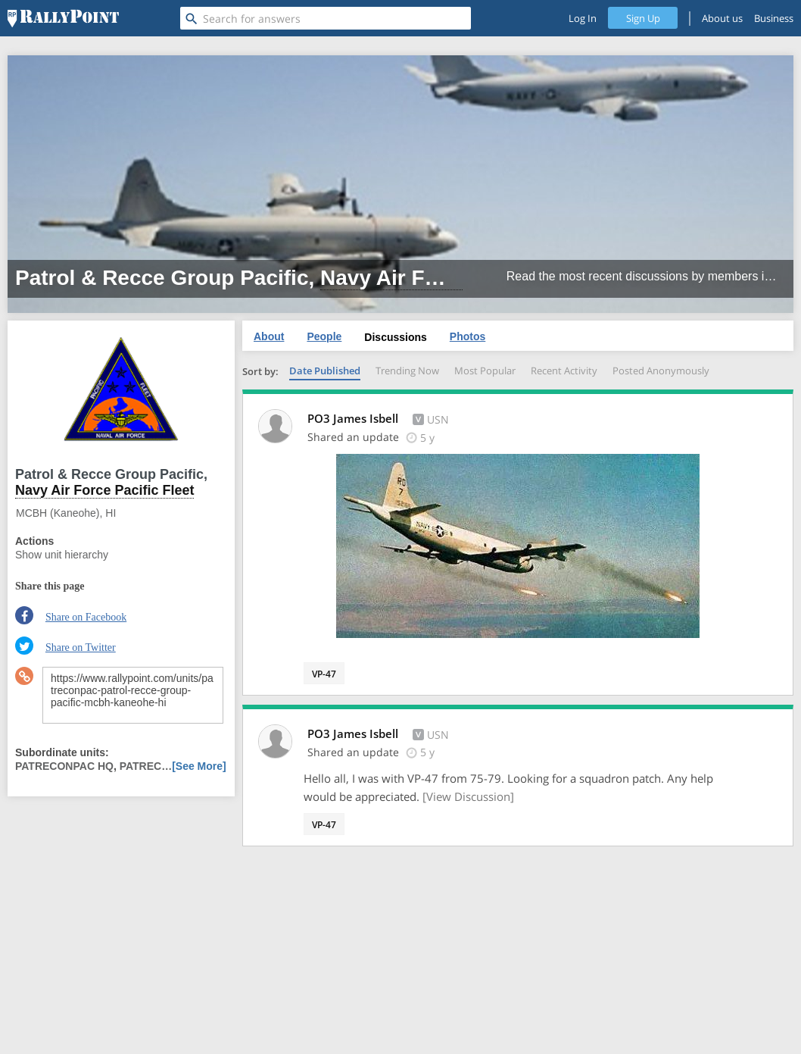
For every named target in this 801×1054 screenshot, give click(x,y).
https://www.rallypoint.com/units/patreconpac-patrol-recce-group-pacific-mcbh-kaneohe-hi (132, 695)
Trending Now (407, 370)
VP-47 (324, 674)
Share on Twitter (80, 647)
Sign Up (643, 18)
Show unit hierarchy (61, 555)
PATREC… (146, 766)
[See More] (199, 766)
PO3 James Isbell (354, 418)
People (324, 336)
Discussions (395, 337)
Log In (583, 18)
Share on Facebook (85, 617)
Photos (467, 336)
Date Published (324, 370)
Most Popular (485, 370)
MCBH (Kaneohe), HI (66, 513)
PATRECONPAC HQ (64, 766)
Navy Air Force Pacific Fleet (459, 277)
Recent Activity (564, 370)
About (269, 336)
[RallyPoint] (63, 18)
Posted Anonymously (660, 370)
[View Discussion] (468, 796)
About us (722, 18)
